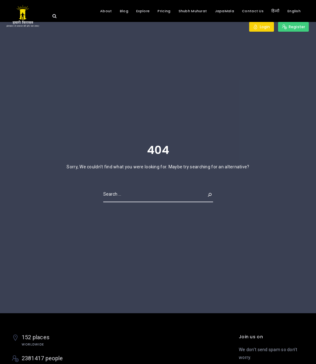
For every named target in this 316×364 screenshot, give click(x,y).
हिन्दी (275, 10)
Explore (143, 10)
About (106, 10)
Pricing (164, 10)
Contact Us (253, 10)
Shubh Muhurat (193, 10)
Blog (124, 10)
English (294, 10)
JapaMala (224, 10)
